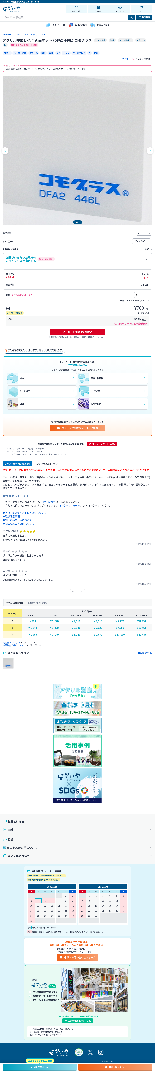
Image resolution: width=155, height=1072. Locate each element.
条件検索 (144, 17)
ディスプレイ (79, 52)
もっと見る (77, 591)
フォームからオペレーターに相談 (77, 428)
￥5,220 (75, 634)
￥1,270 (54, 621)
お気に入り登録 (141, 58)
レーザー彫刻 (20, 52)
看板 (51, 52)
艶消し (7, 52)
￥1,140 (32, 627)
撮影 (43, 52)
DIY (58, 52)
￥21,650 (141, 634)
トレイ (66, 52)
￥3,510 (97, 621)
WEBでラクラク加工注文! (40, 1060)
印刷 (96, 52)
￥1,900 (54, 627)
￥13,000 (119, 634)
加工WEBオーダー (39, 1067)
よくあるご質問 (107, 1061)
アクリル (34, 52)
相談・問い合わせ (115, 1067)
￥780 (32, 621)
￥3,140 (75, 627)
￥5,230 (97, 627)
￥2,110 (75, 621)
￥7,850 (119, 627)
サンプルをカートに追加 (102, 443)
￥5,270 (119, 621)
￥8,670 (97, 634)
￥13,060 (141, 627)
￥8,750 (141, 621)
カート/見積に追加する (78, 332)
